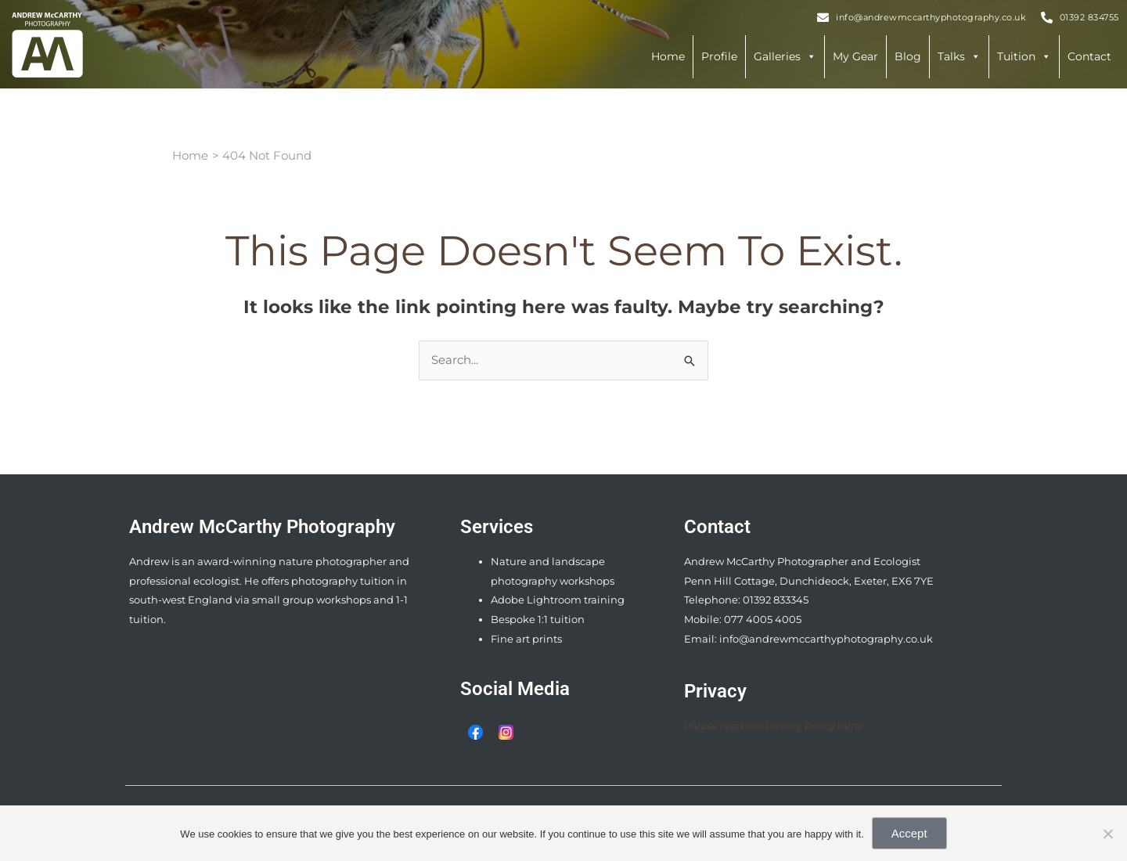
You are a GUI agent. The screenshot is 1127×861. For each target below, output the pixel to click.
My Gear (855, 56)
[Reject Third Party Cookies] (1107, 833)
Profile (719, 56)
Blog (908, 56)
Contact (1089, 56)
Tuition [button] (1024, 56)
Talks (959, 56)
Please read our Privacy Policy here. (773, 725)
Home (668, 56)
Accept (909, 833)
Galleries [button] (785, 56)
